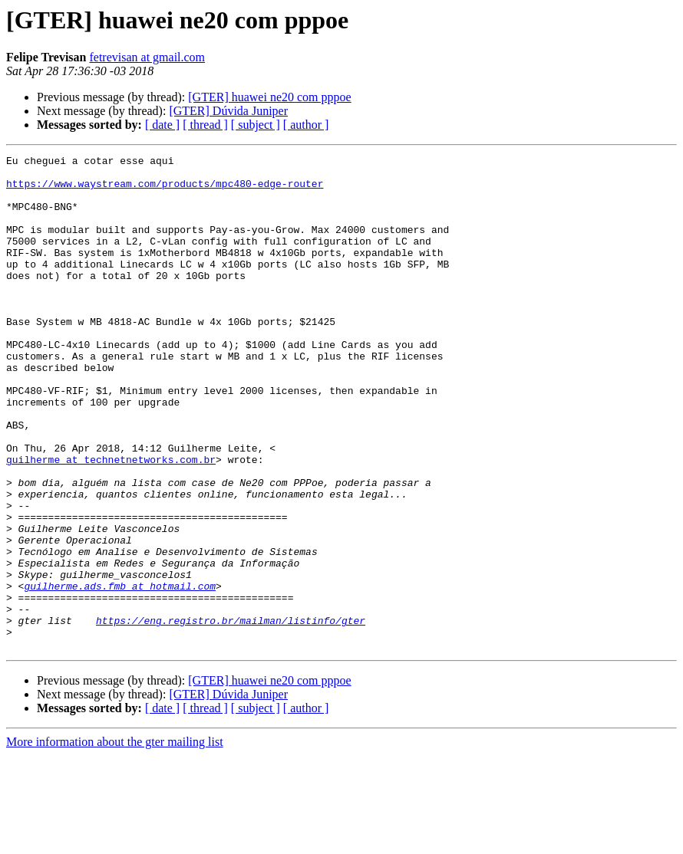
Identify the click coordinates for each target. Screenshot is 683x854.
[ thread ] (205, 124)
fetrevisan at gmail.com (147, 57)
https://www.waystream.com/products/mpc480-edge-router (164, 190)
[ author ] (306, 124)
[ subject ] (255, 124)
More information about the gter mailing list (114, 840)
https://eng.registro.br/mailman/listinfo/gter (230, 714)
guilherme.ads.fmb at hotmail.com (120, 673)
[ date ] (162, 124)
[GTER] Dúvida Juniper (228, 110)
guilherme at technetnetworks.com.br (111, 521)
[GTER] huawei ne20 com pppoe (269, 96)
